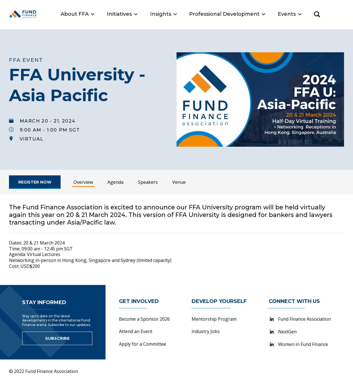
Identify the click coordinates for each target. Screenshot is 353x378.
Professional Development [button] (251, 14)
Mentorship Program (214, 316)
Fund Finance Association (300, 316)
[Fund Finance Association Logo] (35, 14)
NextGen (283, 328)
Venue (179, 179)
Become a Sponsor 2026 (144, 316)
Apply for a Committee (142, 341)
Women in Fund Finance (298, 341)
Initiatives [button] (146, 14)
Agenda (115, 179)
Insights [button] (187, 14)
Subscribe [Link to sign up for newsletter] (57, 335)
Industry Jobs (206, 328)
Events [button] (313, 14)
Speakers (148, 179)
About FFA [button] (101, 14)
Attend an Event (135, 328)
